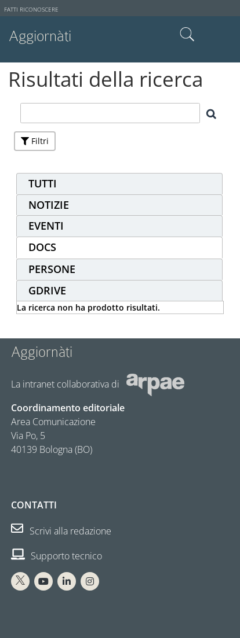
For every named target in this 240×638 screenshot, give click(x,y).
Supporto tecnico (56, 556)
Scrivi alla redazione (61, 531)
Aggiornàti (40, 36)
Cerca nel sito (187, 34)
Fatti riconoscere (31, 9)
